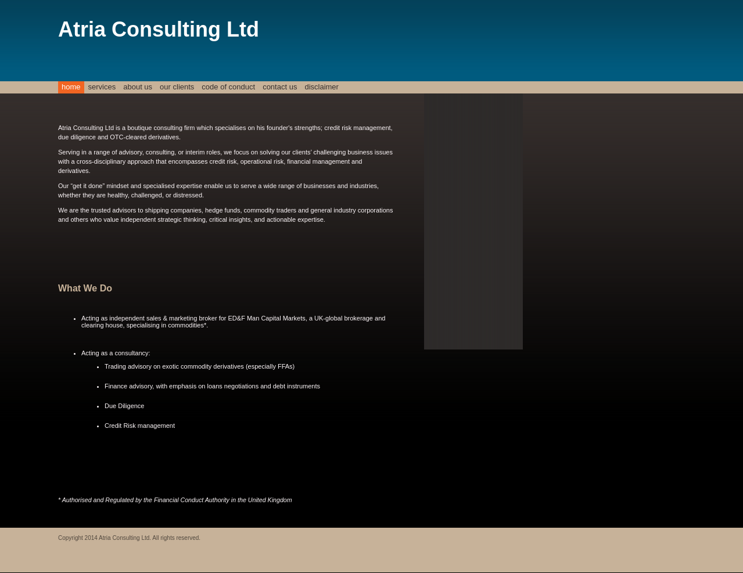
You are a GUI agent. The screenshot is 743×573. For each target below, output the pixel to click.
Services (102, 86)
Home (71, 86)
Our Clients (177, 86)
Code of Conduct (228, 86)
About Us (137, 86)
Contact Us (280, 86)
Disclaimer (321, 86)
